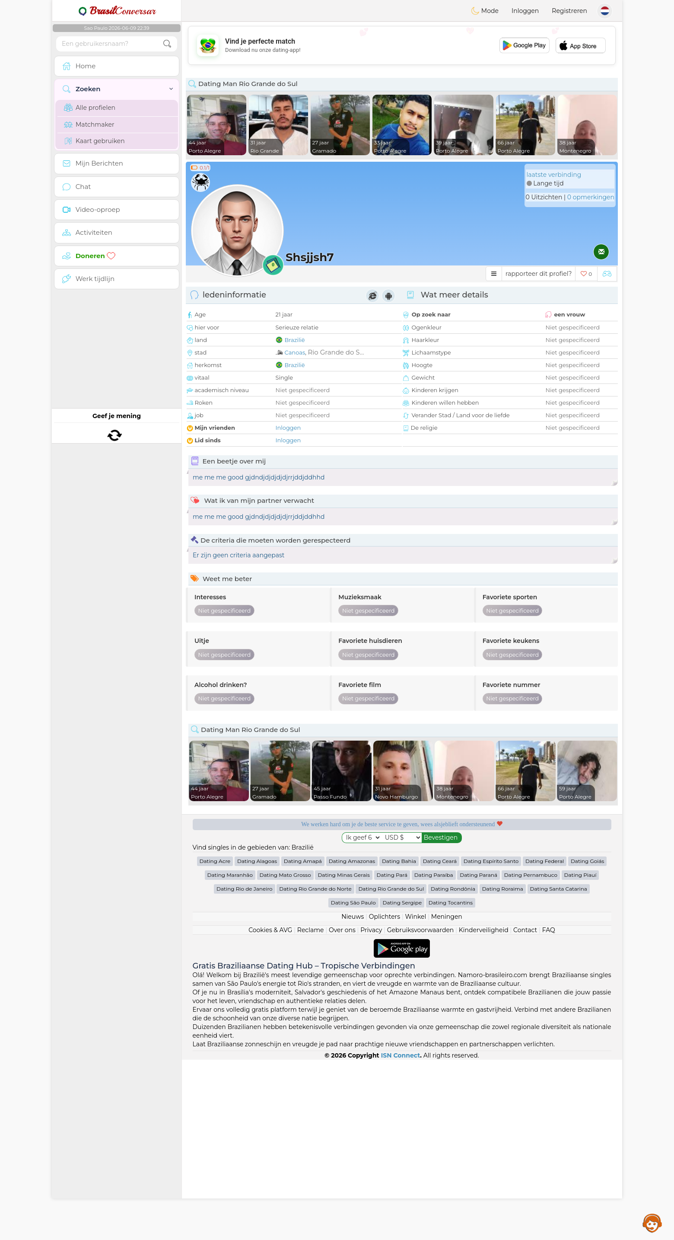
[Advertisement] (402, 45)
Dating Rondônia (453, 1069)
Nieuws (352, 1097)
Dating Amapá (303, 1041)
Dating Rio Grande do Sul (391, 1069)
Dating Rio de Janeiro (244, 1069)
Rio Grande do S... (336, 352)
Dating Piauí (580, 1055)
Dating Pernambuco (530, 1055)
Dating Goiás (587, 1041)
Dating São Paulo (353, 1083)
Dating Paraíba (433, 1055)
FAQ (548, 1110)
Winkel (415, 1097)
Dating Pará (392, 1055)
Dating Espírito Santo (491, 1041)
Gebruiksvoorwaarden (420, 1110)
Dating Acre (215, 1041)
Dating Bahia (399, 1041)
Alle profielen (89, 107)
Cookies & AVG (270, 1110)
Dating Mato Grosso (285, 1055)
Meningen (446, 1097)
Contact (525, 1110)
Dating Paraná (478, 1055)
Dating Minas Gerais (343, 1055)
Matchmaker (89, 124)
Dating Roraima (502, 1069)
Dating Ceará (440, 1041)
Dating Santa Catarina (558, 1069)
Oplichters (384, 1097)
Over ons (342, 1110)
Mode (485, 10)
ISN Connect (400, 1236)
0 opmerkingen (590, 197)
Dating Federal (544, 1041)
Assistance (652, 1223)
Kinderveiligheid (484, 1110)
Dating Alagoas (257, 1041)
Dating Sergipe (402, 1083)
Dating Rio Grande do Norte (315, 1069)
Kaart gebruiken (94, 141)
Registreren (569, 11)
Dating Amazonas (352, 1041)
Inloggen (525, 11)
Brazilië (295, 339)
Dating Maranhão (230, 1055)
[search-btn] (167, 43)
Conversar (116, 10)
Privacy (371, 1110)
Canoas (295, 352)
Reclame (310, 1110)
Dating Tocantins (451, 1083)
